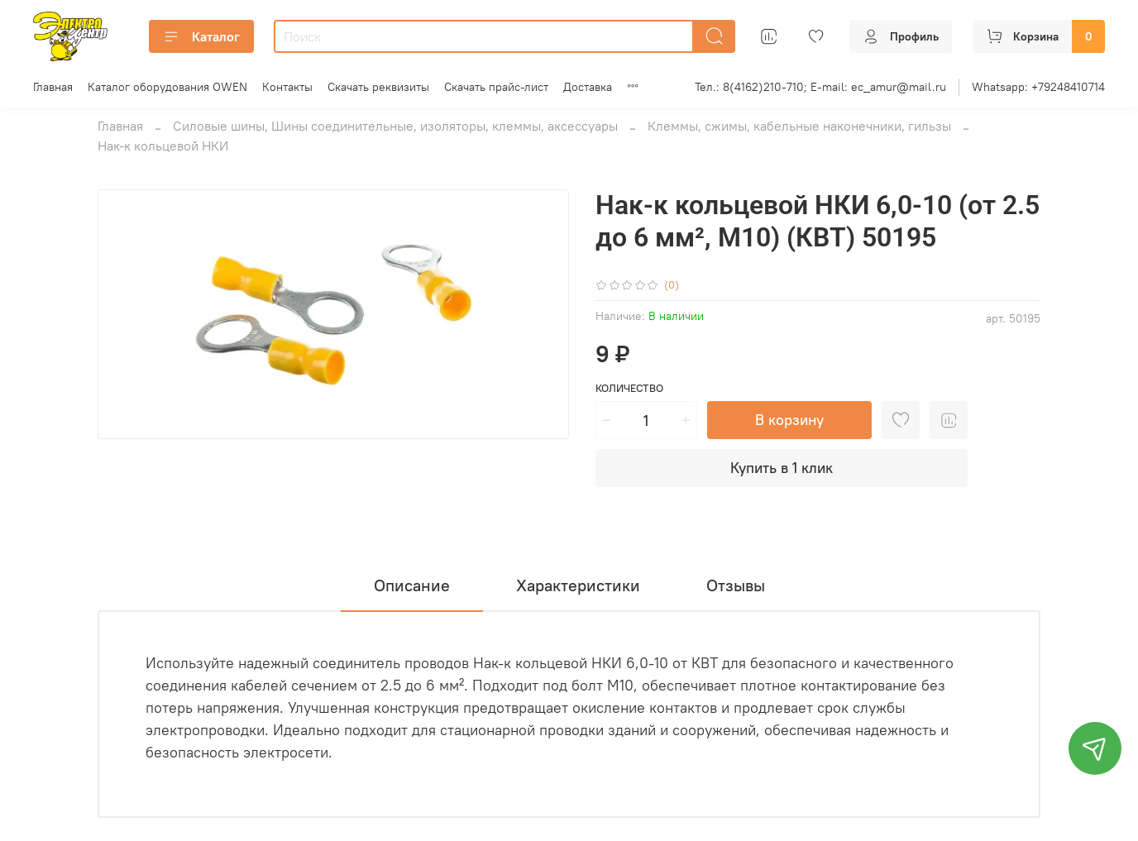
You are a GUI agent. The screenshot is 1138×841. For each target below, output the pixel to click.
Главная (53, 86)
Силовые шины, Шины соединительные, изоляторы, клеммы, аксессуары (395, 125)
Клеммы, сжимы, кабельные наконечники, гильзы (799, 125)
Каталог (201, 36)
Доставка (587, 86)
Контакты (287, 86)
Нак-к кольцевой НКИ (163, 145)
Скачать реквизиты (378, 86)
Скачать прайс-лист (496, 86)
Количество (629, 388)
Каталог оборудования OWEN (167, 86)
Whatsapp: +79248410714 (1038, 86)
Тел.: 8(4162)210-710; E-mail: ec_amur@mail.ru (820, 86)
